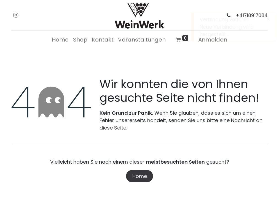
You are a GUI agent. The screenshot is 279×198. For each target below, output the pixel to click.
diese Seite (113, 127)
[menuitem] (60, 39)
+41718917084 (252, 15)
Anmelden (212, 39)
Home (139, 176)
